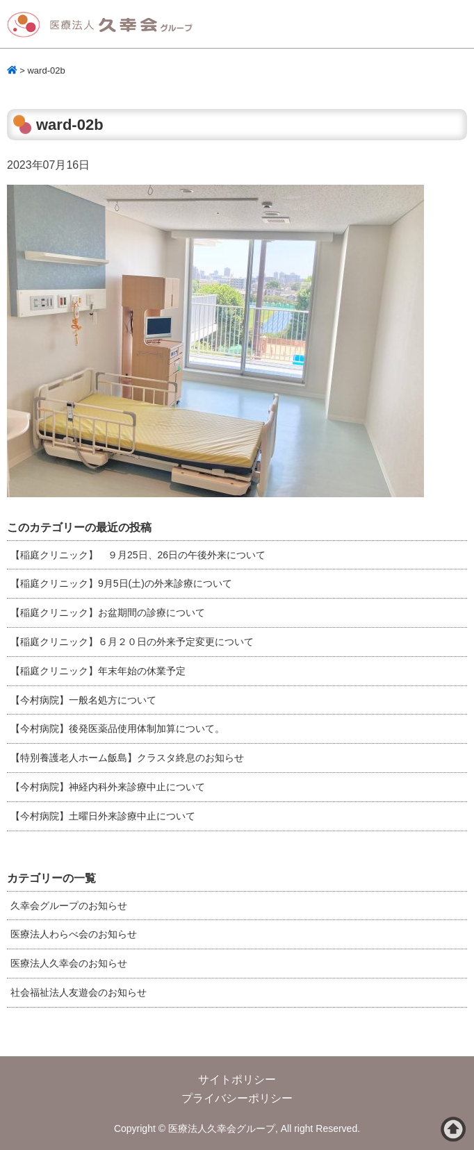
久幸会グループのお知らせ (68, 905)
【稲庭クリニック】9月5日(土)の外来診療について (121, 583)
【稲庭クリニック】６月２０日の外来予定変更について (132, 641)
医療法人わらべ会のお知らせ (73, 934)
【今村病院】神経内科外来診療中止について (107, 786)
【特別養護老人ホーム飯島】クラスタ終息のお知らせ (127, 757)
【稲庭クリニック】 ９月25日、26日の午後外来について (137, 554)
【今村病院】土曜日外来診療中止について (102, 816)
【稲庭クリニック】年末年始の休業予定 (98, 670)
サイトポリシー (237, 1079)
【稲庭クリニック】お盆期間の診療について (107, 612)
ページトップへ (453, 1129)
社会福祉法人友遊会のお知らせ (78, 992)
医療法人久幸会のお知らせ (68, 963)
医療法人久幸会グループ (104, 25)
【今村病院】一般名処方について (83, 700)
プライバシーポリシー (237, 1098)
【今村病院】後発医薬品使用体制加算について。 (117, 728)
